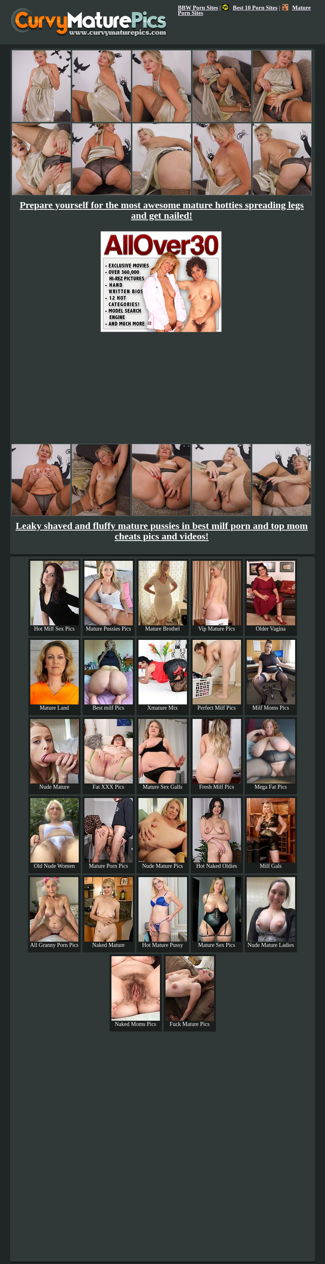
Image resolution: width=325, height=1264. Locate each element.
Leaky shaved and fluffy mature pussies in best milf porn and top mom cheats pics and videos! (162, 530)
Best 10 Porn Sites (250, 7)
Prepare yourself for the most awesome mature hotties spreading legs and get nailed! (162, 210)
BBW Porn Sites (198, 7)
